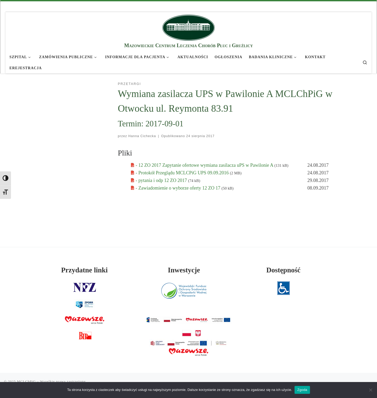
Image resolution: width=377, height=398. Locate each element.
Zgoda (302, 390)
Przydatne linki (84, 270)
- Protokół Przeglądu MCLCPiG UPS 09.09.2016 (183, 172)
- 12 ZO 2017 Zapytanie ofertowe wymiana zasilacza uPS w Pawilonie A (205, 165)
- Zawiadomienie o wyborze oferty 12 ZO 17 (178, 188)
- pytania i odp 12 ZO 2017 (162, 180)
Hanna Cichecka (142, 136)
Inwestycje (184, 270)
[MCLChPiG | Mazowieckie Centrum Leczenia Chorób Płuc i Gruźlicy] (188, 27)
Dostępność (283, 270)
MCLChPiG (26, 381)
